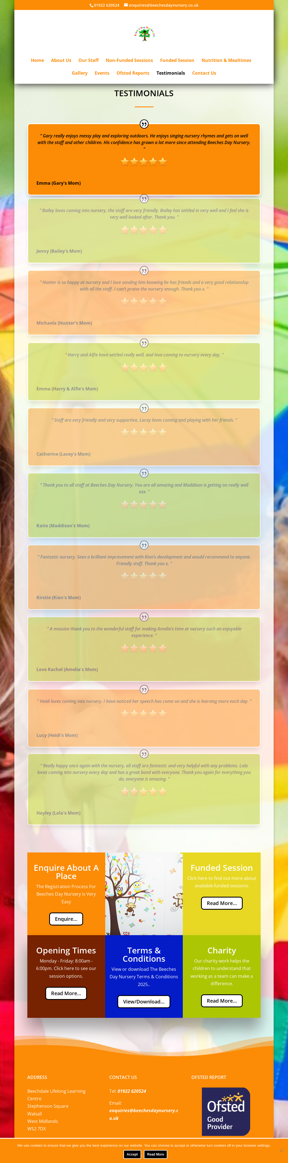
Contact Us (204, 73)
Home (37, 60)
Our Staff (88, 60)
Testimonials (171, 73)
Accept (132, 1154)
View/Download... (144, 1001)
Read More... (222, 903)
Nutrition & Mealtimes (226, 60)
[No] (281, 1150)
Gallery (80, 73)
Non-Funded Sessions (129, 60)
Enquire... (66, 919)
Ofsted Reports (133, 73)
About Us (61, 60)
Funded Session (177, 60)
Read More (155, 1154)
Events (102, 73)
